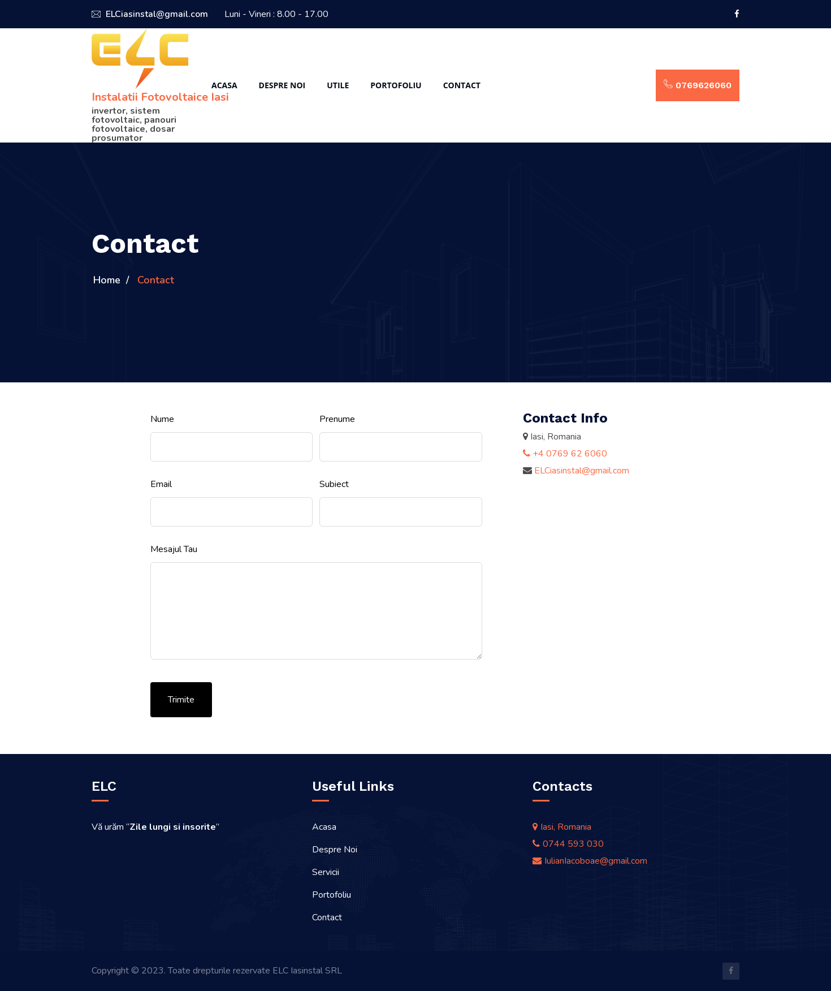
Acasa (224, 85)
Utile (338, 85)
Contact (462, 85)
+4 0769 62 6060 (565, 453)
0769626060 (698, 85)
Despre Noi (282, 85)
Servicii (325, 872)
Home (106, 280)
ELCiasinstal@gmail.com (150, 14)
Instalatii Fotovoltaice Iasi (160, 97)
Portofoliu (395, 85)
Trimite (181, 699)
